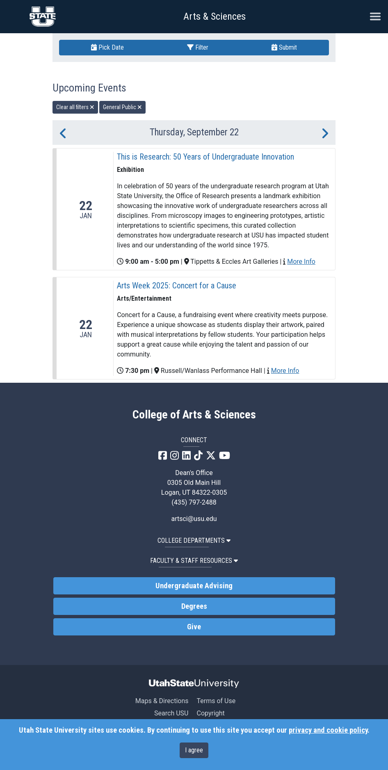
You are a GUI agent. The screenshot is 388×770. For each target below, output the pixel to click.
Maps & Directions (162, 701)
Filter (197, 47)
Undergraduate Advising (194, 585)
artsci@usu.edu (194, 519)
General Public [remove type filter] (122, 107)
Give (194, 626)
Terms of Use (215, 701)
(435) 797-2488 (193, 502)
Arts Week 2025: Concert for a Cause (176, 285)
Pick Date (107, 47)
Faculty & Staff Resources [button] (194, 560)
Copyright (210, 713)
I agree (194, 750)
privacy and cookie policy (328, 730)
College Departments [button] (194, 540)
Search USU (171, 713)
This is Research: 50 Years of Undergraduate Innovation (205, 157)
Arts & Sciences (214, 16)
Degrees (194, 606)
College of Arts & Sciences (194, 414)
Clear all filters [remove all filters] (75, 107)
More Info (301, 261)
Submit (284, 47)
